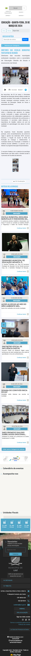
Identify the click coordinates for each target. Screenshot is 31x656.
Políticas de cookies (24, 624)
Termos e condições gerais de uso (20, 622)
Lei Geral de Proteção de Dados (19, 629)
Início (4, 30)
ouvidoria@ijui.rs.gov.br (20, 605)
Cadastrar (15, 554)
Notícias (9, 30)
